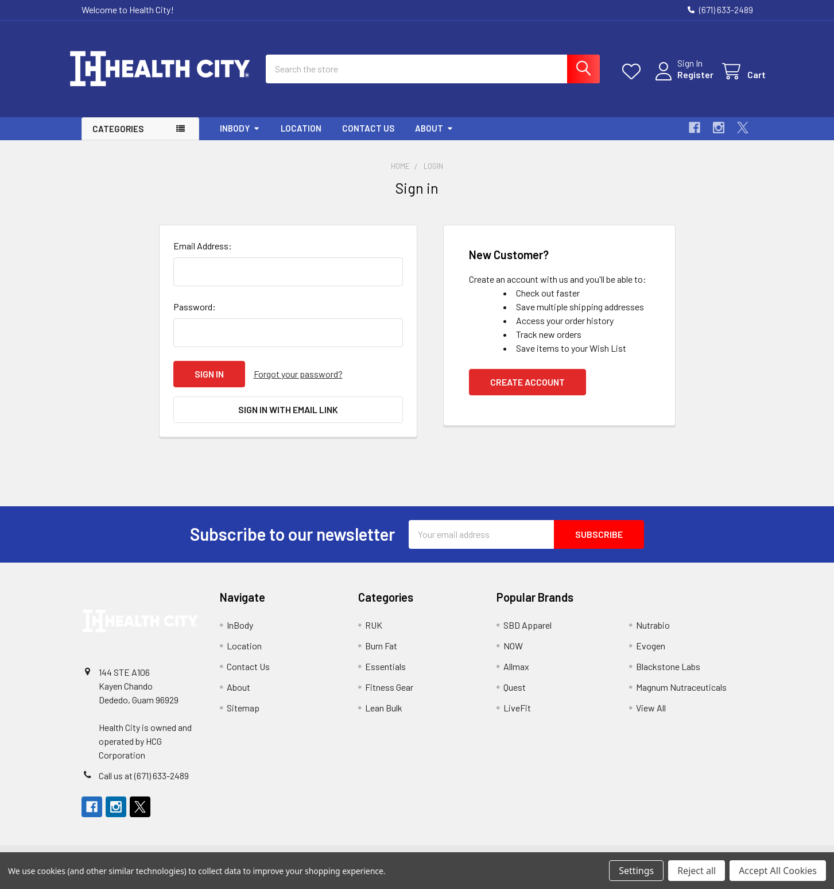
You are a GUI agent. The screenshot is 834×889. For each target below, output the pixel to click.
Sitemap (243, 717)
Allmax (516, 676)
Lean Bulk (383, 717)
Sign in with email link (288, 419)
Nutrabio (653, 634)
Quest (514, 696)
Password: (194, 316)
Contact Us (368, 138)
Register (683, 80)
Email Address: (202, 255)
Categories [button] (117, 138)
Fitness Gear (389, 696)
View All (651, 717)
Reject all (696, 870)
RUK (373, 634)
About (434, 138)
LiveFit (517, 717)
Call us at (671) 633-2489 (144, 785)
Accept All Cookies (778, 870)
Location (301, 138)
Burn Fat (381, 655)
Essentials (385, 676)
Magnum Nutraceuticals (681, 696)
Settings (636, 870)
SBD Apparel (527, 634)
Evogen (650, 655)
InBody (240, 138)
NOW (513, 655)
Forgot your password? (298, 383)
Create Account (527, 391)
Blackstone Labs (668, 676)
